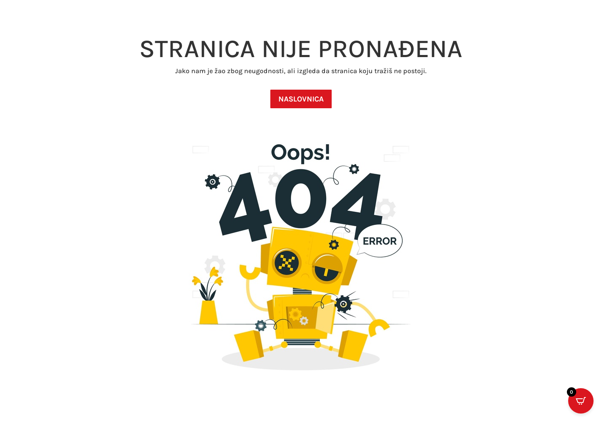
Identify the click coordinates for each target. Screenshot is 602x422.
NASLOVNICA (301, 99)
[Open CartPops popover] (581, 401)
